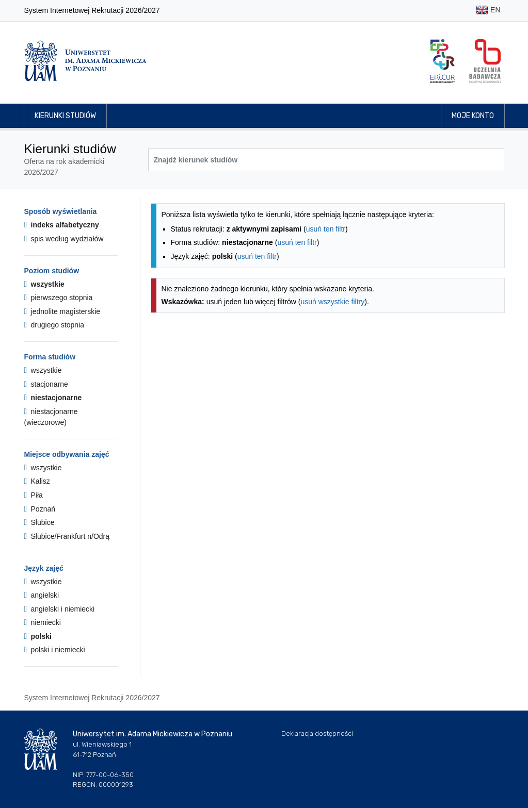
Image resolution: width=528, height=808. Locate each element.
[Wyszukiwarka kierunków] (326, 160)
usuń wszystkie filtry (333, 302)
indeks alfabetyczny (61, 225)
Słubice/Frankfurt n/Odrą (67, 536)
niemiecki (42, 622)
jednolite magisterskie (62, 311)
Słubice (39, 522)
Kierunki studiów (65, 115)
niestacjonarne (53, 397)
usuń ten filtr (325, 229)
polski (38, 636)
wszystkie (44, 284)
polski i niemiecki (54, 650)
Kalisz (37, 481)
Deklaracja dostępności (317, 733)
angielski (41, 595)
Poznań (40, 509)
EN (488, 11)
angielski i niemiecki (59, 609)
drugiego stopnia (54, 325)
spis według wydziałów (64, 239)
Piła (33, 495)
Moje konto (473, 115)
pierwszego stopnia (58, 297)
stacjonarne (46, 384)
